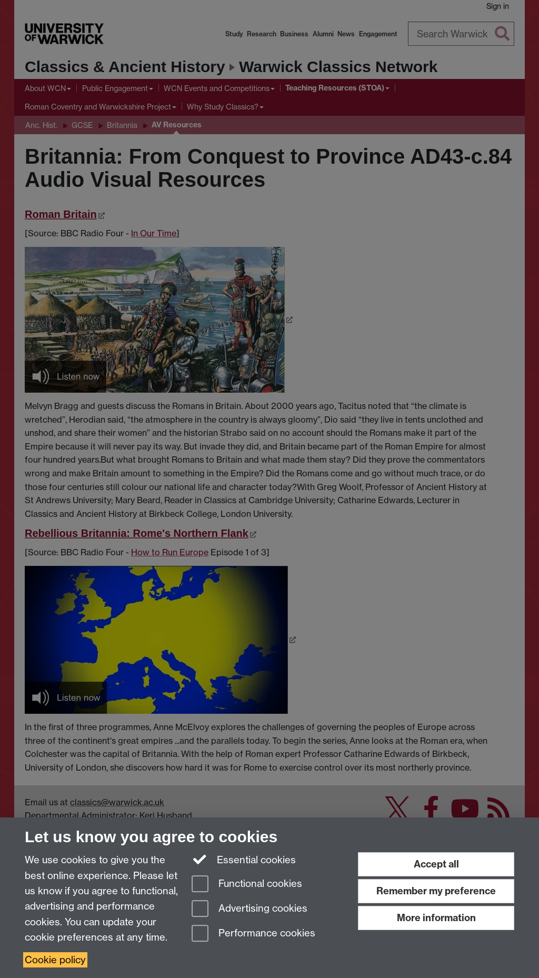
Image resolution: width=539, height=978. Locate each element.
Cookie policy (55, 960)
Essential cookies (244, 859)
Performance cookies (253, 934)
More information (436, 918)
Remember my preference (436, 891)
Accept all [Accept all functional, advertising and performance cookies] (436, 864)
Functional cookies (247, 884)
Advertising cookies (249, 909)
